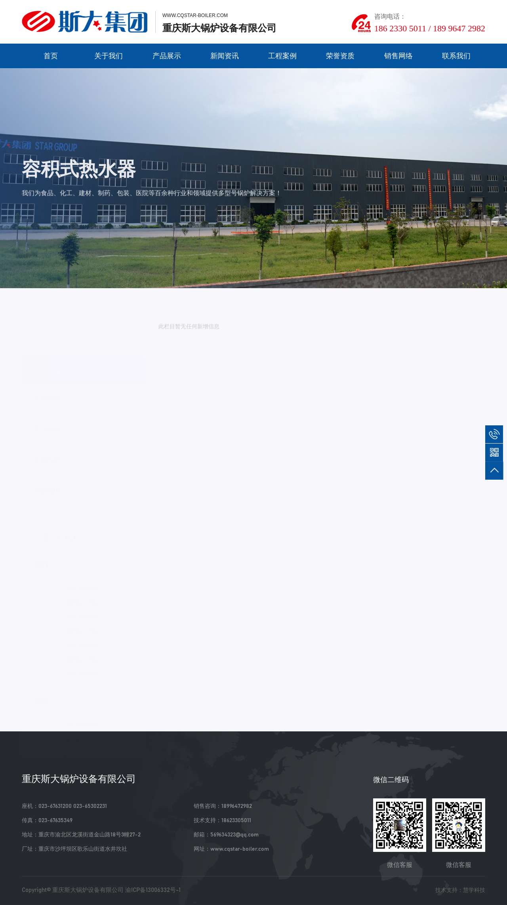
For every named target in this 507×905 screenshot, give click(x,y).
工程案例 (282, 56)
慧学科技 (474, 890)
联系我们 (456, 56)
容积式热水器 (111, 275)
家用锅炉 (78, 275)
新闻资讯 (224, 56)
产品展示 (166, 56)
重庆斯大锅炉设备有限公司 (88, 890)
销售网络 (398, 56)
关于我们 (108, 56)
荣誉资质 (340, 56)
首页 (51, 56)
